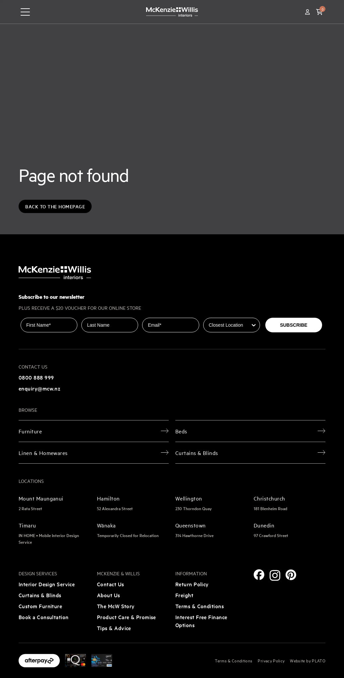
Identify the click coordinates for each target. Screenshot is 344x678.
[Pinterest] (291, 574)
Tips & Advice (114, 627)
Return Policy (192, 584)
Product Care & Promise (126, 617)
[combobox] (229, 325)
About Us (108, 595)
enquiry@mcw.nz (39, 388)
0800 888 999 (36, 377)
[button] (319, 12)
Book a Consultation (44, 617)
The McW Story (116, 606)
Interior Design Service (47, 584)
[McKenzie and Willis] (172, 11)
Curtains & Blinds (40, 595)
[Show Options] (253, 325)
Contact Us (110, 584)
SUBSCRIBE (293, 325)
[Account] (307, 12)
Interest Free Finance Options (201, 620)
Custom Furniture (40, 606)
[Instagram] (275, 575)
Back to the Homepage (55, 206)
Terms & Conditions (199, 606)
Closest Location (222, 313)
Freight (184, 595)
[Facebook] (259, 574)
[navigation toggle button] (25, 12)
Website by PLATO (307, 660)
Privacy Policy (271, 660)
